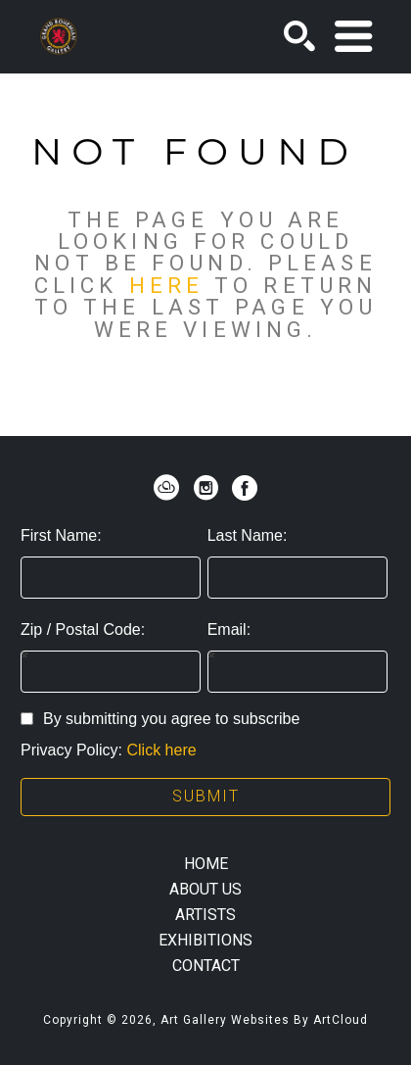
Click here (161, 750)
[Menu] (353, 36)
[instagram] (205, 488)
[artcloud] (166, 488)
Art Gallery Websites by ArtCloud (264, 1020)
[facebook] (244, 488)
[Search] (299, 36)
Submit (206, 796)
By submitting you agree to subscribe (160, 718)
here (166, 285)
